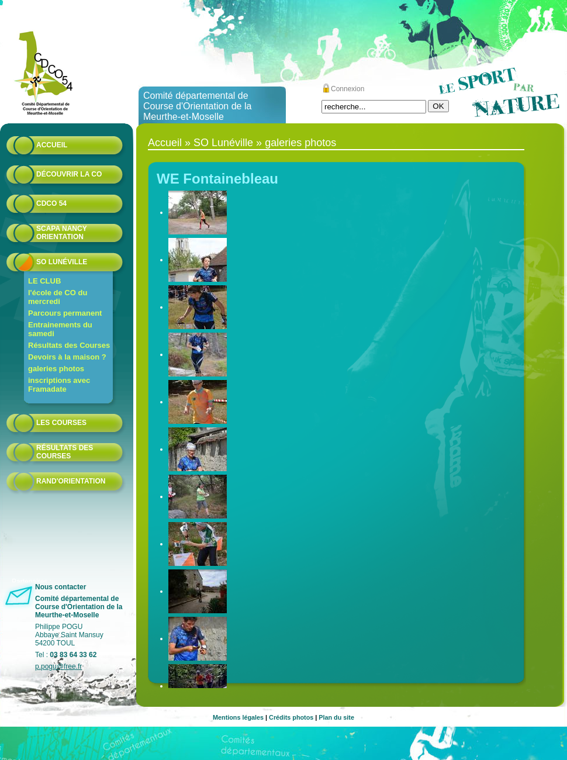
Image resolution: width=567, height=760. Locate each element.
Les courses (61, 423)
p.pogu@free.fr (58, 666)
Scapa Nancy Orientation (61, 232)
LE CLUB (44, 281)
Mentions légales (238, 717)
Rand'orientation (70, 481)
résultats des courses (64, 452)
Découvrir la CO (69, 174)
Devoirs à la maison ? (67, 357)
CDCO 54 (51, 203)
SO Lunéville (61, 262)
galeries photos (56, 368)
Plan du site (336, 717)
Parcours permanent (65, 313)
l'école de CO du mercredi (57, 297)
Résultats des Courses (69, 345)
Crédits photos (291, 717)
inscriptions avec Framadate (59, 384)
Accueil (51, 145)
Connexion (347, 89)
